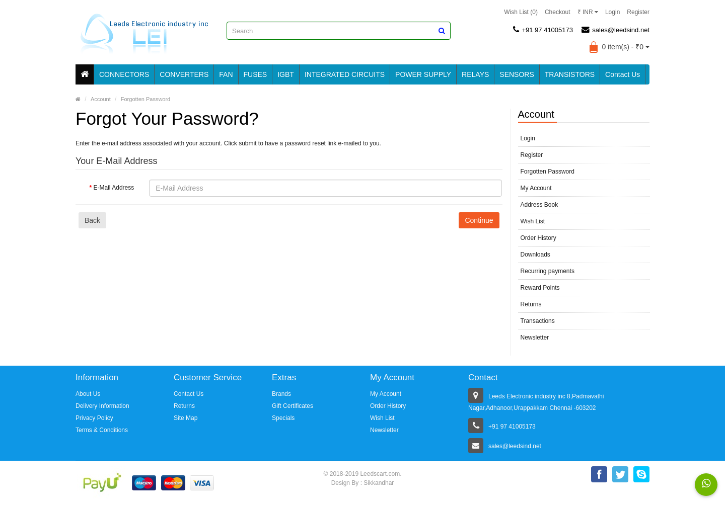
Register (638, 12)
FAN (226, 74)
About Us (88, 393)
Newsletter (535, 337)
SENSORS (516, 74)
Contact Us (622, 74)
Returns (531, 304)
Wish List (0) (521, 12)
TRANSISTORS (570, 74)
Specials (283, 417)
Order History (538, 237)
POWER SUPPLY (423, 74)
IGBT (285, 74)
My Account (536, 188)
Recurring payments (547, 271)
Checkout (557, 12)
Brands (281, 393)
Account (101, 99)
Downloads (535, 254)
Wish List (533, 221)
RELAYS (475, 74)
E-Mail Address (114, 187)
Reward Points (540, 287)
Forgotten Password (145, 99)
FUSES (255, 74)
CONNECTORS (124, 74)
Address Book (539, 204)
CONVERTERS (184, 74)
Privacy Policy (94, 417)
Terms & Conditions (102, 430)
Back (92, 220)
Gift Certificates (292, 405)
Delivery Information (102, 405)
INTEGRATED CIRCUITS (345, 74)
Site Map (185, 417)
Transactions (538, 320)
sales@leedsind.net (615, 30)
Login (612, 12)
